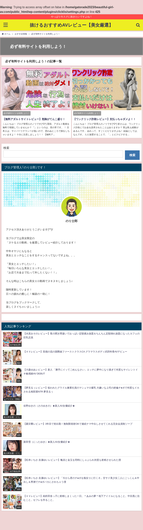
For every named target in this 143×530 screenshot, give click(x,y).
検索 (6, 147)
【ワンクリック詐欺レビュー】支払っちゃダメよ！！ (104, 119)
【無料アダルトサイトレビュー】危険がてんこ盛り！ (33, 119)
